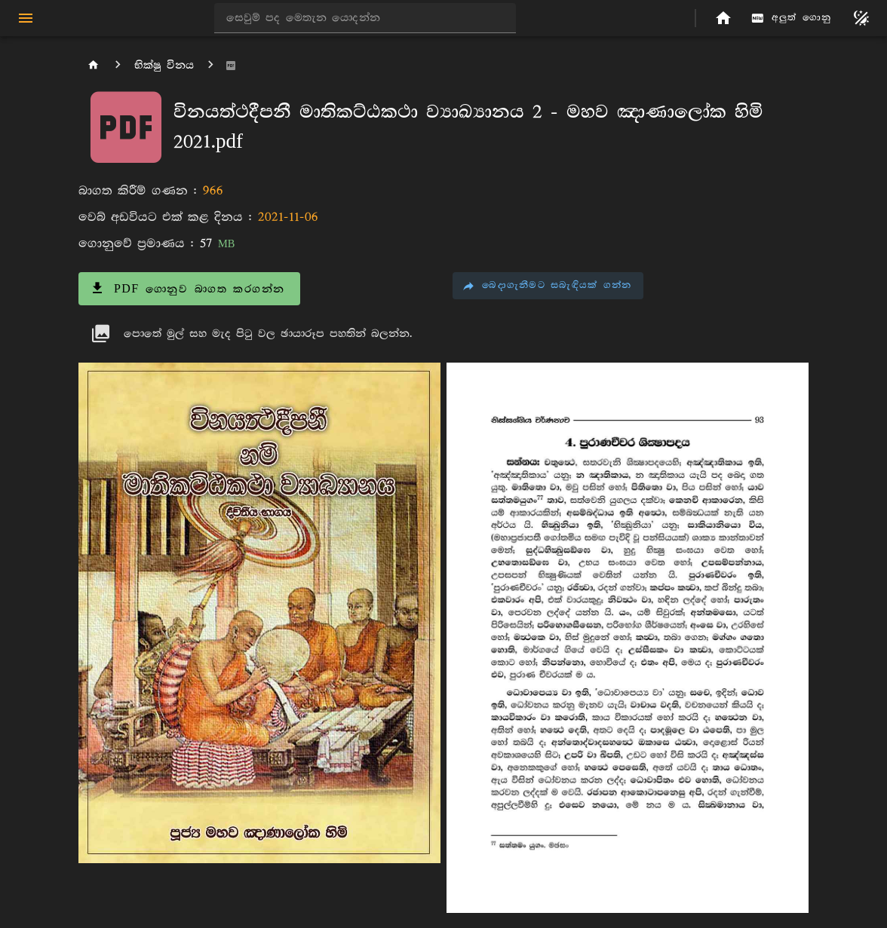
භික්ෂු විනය (164, 65)
